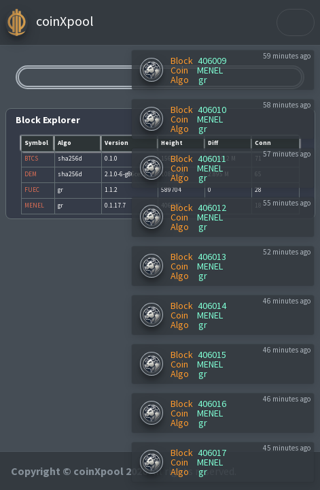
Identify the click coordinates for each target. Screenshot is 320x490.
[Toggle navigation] (296, 22)
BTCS (31, 158)
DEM (30, 174)
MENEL (210, 70)
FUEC (31, 190)
